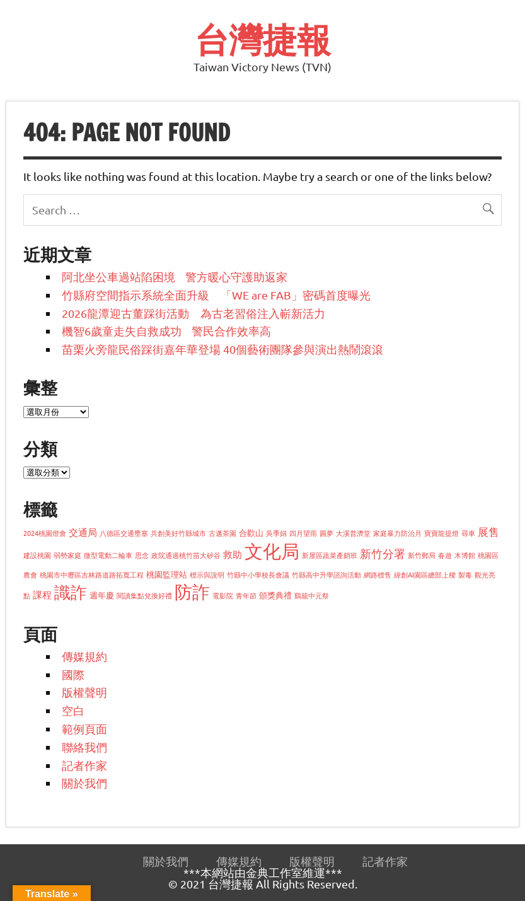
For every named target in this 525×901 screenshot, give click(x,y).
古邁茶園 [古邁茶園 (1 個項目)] (222, 533)
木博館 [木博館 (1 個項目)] (464, 555)
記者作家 (84, 765)
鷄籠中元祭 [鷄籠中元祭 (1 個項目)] (311, 595)
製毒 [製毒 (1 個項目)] (465, 574)
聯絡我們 (84, 746)
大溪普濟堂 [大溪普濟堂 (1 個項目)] (353, 533)
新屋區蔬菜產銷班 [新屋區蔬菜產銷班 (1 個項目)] (329, 555)
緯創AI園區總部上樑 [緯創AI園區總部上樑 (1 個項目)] (425, 574)
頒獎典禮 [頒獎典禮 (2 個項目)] (275, 595)
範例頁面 (84, 728)
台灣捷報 (263, 39)
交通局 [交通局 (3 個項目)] (83, 532)
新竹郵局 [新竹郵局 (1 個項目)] (422, 555)
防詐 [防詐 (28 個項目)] (192, 591)
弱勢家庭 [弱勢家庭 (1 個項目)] (67, 555)
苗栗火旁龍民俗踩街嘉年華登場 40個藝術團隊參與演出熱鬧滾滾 (222, 349)
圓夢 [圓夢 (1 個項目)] (326, 533)
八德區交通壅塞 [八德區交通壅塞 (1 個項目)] (124, 533)
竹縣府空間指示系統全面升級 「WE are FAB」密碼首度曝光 (216, 294)
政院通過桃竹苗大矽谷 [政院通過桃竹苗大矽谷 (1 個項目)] (186, 555)
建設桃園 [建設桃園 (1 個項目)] (37, 555)
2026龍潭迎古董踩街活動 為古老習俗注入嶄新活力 (199, 313)
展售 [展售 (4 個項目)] (488, 531)
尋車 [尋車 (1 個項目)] (468, 533)
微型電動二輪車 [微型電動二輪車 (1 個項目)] (108, 555)
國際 (73, 674)
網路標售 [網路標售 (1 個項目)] (377, 574)
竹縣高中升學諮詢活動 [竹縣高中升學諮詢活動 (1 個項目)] (326, 574)
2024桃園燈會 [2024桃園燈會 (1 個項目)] (44, 533)
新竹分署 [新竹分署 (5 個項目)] (382, 553)
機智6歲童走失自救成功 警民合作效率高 (166, 330)
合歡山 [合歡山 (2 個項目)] (251, 532)
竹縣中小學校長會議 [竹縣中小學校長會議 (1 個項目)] (258, 574)
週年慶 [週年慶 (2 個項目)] (101, 595)
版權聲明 (84, 692)
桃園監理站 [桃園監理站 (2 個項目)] (166, 574)
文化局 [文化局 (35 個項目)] (272, 551)
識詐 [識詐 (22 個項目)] (70, 592)
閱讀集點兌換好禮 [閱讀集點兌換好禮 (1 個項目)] (144, 595)
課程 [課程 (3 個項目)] (42, 594)
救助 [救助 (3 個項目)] (232, 554)
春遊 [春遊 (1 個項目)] (445, 555)
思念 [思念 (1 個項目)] (142, 555)
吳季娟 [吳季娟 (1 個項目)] (276, 533)
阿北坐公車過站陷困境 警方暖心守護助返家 (174, 276)
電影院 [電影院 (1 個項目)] (222, 595)
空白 (73, 710)
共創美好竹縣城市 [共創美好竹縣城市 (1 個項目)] (178, 533)
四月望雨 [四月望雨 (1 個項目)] (303, 533)
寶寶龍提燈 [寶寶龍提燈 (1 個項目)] (441, 533)
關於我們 (84, 782)
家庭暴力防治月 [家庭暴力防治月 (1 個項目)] (397, 533)
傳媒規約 (84, 656)
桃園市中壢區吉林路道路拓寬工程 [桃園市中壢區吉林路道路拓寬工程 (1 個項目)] (92, 574)
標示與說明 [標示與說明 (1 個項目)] (207, 574)
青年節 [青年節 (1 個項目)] (246, 595)
